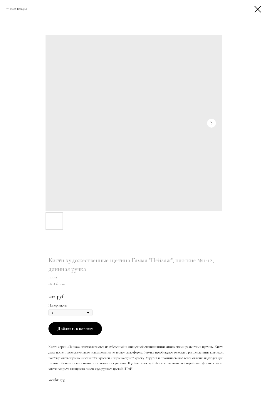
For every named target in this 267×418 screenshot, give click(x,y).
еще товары (18, 8)
